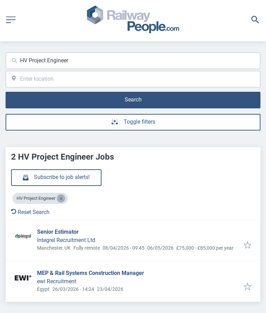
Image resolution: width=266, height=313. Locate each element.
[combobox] (133, 60)
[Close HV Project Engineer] (61, 198)
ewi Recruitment (56, 281)
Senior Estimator (58, 232)
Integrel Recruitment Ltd (66, 240)
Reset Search (30, 212)
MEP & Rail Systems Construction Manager (90, 273)
